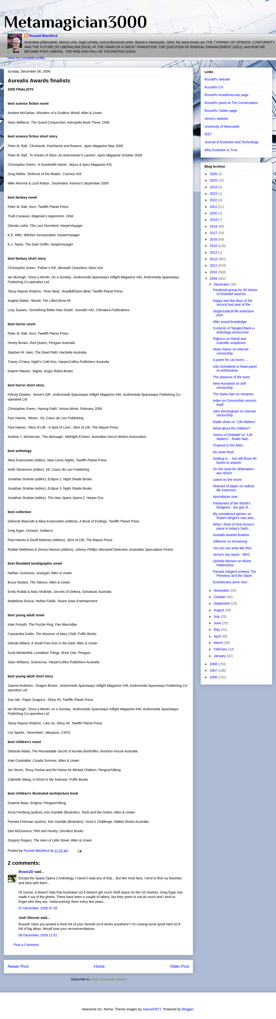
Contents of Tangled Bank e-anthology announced (234, 330)
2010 (214, 272)
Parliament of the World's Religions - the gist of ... (232, 505)
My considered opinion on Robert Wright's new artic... (235, 516)
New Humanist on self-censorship (230, 385)
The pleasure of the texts (231, 377)
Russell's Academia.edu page (226, 95)
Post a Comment (26, 945)
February (221, 649)
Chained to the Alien (228, 445)
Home (99, 966)
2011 (214, 265)
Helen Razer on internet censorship (230, 351)
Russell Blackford (43, 36)
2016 (214, 239)
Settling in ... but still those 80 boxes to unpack (235, 460)
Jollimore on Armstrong (230, 541)
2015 (214, 246)
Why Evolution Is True (220, 150)
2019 (214, 220)
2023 (214, 193)
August (219, 610)
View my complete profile (26, 58)
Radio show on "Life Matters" (234, 422)
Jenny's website (216, 118)
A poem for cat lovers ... (230, 360)
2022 (214, 200)
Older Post (179, 966)
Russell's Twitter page (220, 111)
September (222, 603)
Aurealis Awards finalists (231, 535)
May (217, 629)
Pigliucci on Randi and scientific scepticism (229, 341)
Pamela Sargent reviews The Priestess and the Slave (234, 574)
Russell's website (217, 79)
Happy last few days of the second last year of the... (233, 303)
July (217, 616)
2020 (214, 213)
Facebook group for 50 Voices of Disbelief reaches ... (235, 292)
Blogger (187, 1009)
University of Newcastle (222, 126)
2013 (214, 252)
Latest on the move (227, 479)
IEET (208, 134)
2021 (214, 207)
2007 (214, 670)
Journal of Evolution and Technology (231, 142)
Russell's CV (213, 87)
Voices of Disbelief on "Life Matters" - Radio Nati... (232, 437)
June (218, 623)
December (222, 284)
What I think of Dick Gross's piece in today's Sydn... (233, 526)
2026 (214, 174)
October (220, 597)
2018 (214, 226)
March (219, 643)
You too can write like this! (232, 548)
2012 (214, 259)
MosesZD (25, 872)
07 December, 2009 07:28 (37, 908)
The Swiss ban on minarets (233, 394)
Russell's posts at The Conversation (231, 103)
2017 (214, 233)
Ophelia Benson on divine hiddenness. (232, 563)
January (220, 656)
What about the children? (231, 428)
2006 (214, 677)
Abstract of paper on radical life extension (233, 488)
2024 (214, 187)
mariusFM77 (152, 1009)
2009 (214, 279)
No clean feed (223, 452)
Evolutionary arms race (230, 582)
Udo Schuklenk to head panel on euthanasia (235, 368)
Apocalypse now (225, 496)
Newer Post (18, 966)
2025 (214, 180)
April (217, 636)
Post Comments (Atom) (108, 979)
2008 (214, 664)
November (222, 590)
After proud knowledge (229, 322)
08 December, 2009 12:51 (37, 935)
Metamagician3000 (75, 21)
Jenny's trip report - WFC (231, 554)
